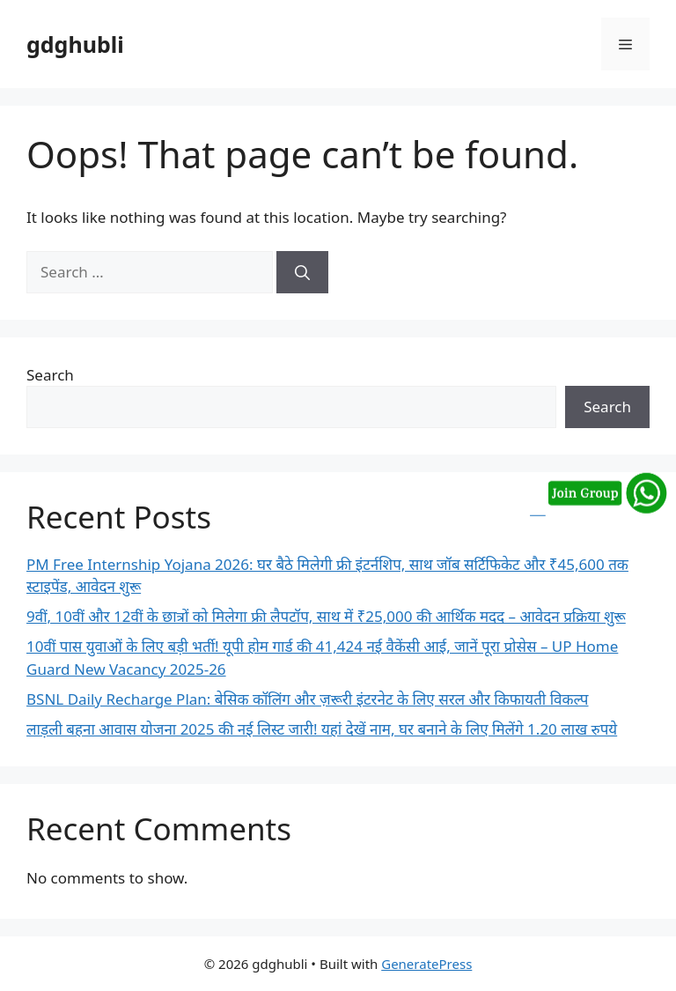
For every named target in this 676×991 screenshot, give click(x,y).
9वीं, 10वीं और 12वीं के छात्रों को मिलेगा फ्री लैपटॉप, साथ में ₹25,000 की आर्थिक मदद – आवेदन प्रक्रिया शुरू (326, 616)
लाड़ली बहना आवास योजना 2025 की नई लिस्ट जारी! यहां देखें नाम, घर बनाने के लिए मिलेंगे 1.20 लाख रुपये (321, 729)
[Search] (302, 272)
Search (50, 375)
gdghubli (75, 44)
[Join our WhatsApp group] (598, 508)
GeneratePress (426, 964)
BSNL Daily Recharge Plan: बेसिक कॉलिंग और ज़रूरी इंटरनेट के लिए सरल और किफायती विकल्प (307, 699)
